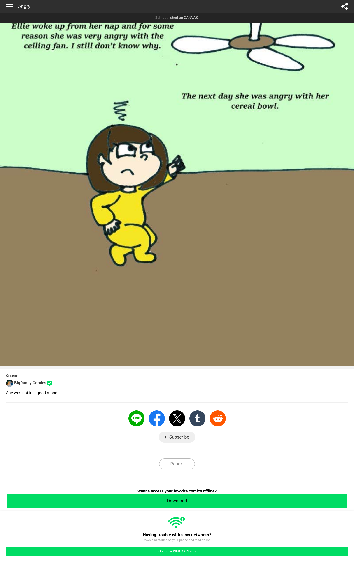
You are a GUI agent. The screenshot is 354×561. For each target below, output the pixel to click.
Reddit (218, 418)
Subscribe (179, 437)
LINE (136, 418)
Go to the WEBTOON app (177, 551)
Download (177, 501)
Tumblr (197, 418)
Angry (24, 6)
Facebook (157, 418)
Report (177, 464)
